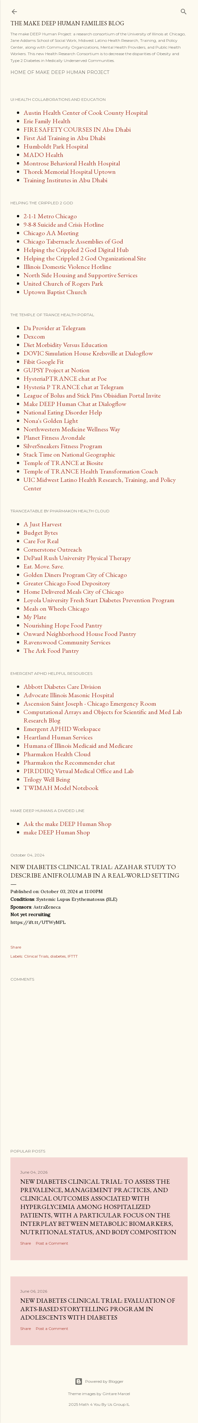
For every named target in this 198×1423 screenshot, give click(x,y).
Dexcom (34, 336)
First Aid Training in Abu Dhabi (64, 138)
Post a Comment (52, 1243)
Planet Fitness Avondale (54, 437)
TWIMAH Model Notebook (61, 787)
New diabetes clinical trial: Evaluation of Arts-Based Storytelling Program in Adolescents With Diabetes (97, 1308)
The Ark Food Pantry (51, 650)
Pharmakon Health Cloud (57, 754)
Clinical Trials (36, 956)
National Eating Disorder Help (62, 412)
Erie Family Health (47, 121)
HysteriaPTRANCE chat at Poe (65, 378)
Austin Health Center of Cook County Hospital (85, 112)
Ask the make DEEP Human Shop (67, 823)
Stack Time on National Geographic (69, 454)
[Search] (184, 10)
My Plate (34, 617)
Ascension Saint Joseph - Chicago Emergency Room (89, 703)
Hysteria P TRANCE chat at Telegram (73, 387)
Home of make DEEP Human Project (59, 72)
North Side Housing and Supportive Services (80, 275)
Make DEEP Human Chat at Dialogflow (74, 404)
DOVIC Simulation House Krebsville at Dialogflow (88, 353)
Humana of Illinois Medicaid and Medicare (78, 745)
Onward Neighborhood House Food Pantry (79, 633)
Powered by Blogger (99, 1381)
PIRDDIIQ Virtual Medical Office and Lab (78, 771)
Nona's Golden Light (50, 420)
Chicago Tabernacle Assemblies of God (73, 241)
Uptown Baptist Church (55, 292)
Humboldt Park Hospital (55, 146)
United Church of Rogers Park (63, 283)
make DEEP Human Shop (56, 832)
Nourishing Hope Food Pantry (62, 625)
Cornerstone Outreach (52, 549)
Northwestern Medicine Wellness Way (71, 429)
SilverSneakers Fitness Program (62, 446)
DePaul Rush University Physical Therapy (77, 558)
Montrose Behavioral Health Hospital (71, 163)
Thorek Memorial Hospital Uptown (69, 171)
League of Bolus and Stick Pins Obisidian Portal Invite (92, 395)
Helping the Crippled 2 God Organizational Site (84, 258)
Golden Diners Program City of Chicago (75, 574)
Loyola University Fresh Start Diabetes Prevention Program (98, 600)
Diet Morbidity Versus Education (65, 345)
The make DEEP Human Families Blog (67, 23)
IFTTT (73, 956)
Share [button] (15, 947)
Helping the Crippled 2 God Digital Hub (76, 249)
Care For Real (41, 541)
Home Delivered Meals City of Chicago (73, 591)
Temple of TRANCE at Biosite (63, 463)
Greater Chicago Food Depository (66, 583)
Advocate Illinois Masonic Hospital (68, 695)
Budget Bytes (40, 532)
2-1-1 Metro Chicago (50, 216)
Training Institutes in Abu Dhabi (65, 180)
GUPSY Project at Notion (56, 370)
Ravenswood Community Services (67, 642)
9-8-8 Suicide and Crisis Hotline (63, 224)
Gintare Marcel (116, 1393)
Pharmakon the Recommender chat (69, 762)
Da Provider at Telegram (54, 328)
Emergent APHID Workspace (61, 728)
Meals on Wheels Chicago (56, 608)
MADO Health (43, 154)
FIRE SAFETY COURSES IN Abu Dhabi (77, 129)
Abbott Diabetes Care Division (62, 686)
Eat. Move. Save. (43, 566)
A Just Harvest (42, 524)
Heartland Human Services (58, 737)
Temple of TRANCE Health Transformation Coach (90, 471)
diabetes (58, 956)
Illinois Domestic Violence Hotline (67, 266)
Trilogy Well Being (46, 779)
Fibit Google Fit (43, 361)
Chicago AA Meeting (51, 233)
